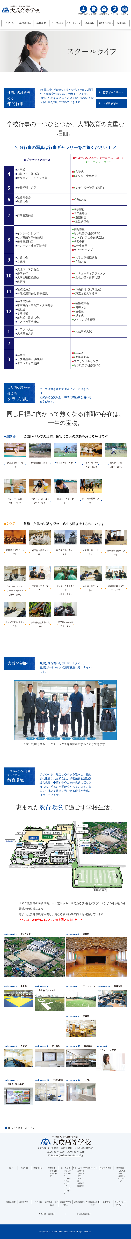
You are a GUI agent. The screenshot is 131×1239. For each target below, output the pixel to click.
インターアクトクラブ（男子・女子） (65, 590)
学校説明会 (25, 23)
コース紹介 (57, 23)
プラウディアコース (67, 1173)
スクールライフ (73, 23)
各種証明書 (11, 1202)
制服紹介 (80, 1183)
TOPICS (9, 23)
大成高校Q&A (111, 103)
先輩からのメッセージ (121, 1178)
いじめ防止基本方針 (92, 1203)
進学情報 (89, 23)
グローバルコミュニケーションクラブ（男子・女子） (15, 590)
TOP (11, 1168)
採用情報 (121, 23)
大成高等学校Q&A (65, 1203)
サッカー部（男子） (65, 462)
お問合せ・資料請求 (51, 1203)
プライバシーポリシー (120, 1203)
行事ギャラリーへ (113, 92)
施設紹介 (80, 1186)
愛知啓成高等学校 (83, 1214)
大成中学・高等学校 (47, 1214)
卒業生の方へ (79, 1202)
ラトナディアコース (67, 1190)
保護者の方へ (24, 1202)
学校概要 (41, 23)
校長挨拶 (53, 1171)
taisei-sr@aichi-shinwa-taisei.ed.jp (67, 1155)
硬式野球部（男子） (40, 463)
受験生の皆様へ (105, 23)
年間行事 (80, 1171)
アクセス (38, 1202)
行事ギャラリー (92, 1168)
